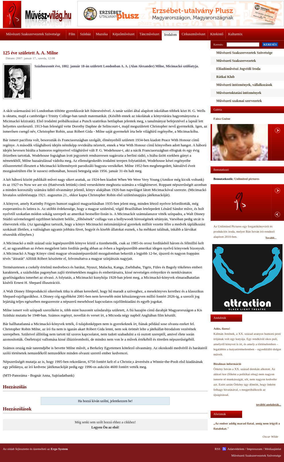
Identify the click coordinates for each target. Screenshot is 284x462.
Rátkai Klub (225, 77)
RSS (218, 449)
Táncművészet (149, 34)
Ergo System (59, 449)
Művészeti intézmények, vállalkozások (244, 85)
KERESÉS (270, 44)
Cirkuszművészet (193, 34)
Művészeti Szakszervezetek (236, 61)
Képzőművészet (123, 34)
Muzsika (102, 34)
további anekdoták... (268, 404)
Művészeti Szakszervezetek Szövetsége (33, 34)
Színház (85, 34)
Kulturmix (235, 34)
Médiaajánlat (273, 449)
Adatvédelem (235, 449)
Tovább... (271, 237)
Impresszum (254, 449)
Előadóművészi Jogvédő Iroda (238, 69)
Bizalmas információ (227, 363)
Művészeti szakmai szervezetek (239, 101)
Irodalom (170, 35)
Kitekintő (216, 34)
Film (72, 34)
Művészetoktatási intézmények (238, 93)
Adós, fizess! (221, 328)
